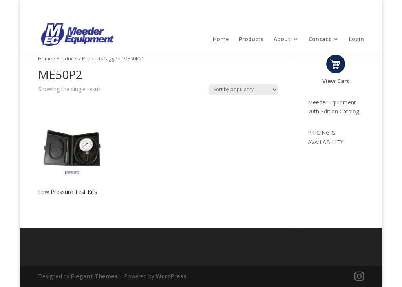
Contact (320, 40)
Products (251, 40)
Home (221, 40)
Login (356, 40)
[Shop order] (243, 89)
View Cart (335, 81)
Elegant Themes (94, 276)
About (282, 40)
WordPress (171, 276)
